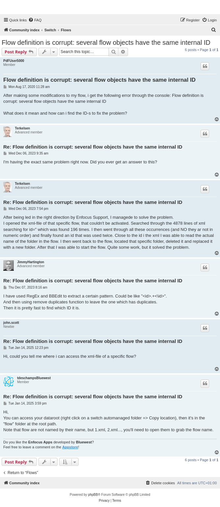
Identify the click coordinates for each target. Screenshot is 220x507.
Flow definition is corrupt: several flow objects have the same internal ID (106, 42)
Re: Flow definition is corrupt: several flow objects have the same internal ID (92, 147)
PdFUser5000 (13, 61)
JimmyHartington (30, 262)
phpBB (93, 494)
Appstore (70, 447)
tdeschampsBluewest (34, 378)
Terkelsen (22, 128)
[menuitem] (34, 20)
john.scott (11, 322)
